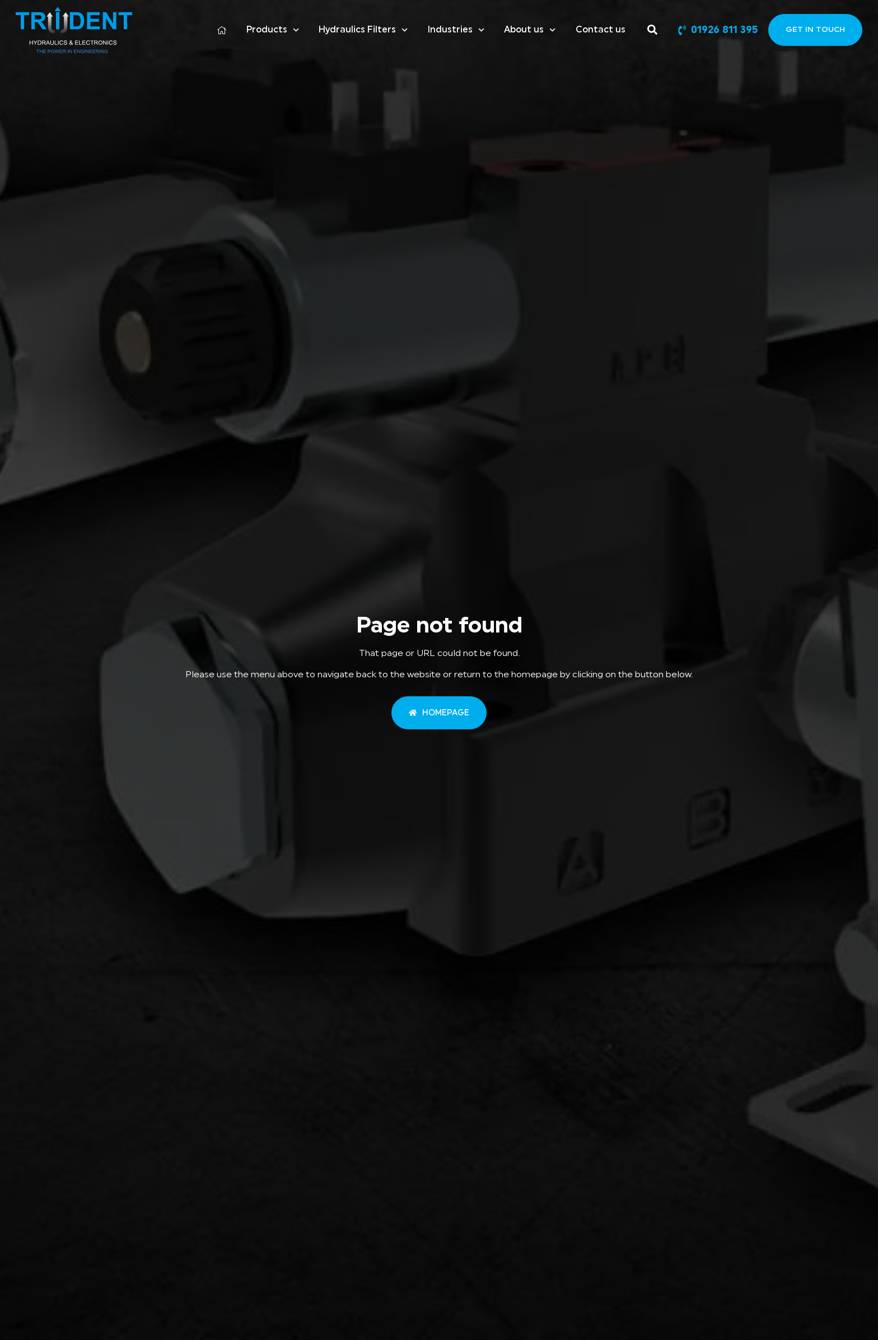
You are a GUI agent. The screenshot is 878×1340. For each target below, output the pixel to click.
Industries (455, 30)
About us (529, 30)
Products (272, 30)
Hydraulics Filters (363, 30)
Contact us (600, 29)
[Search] (654, 30)
